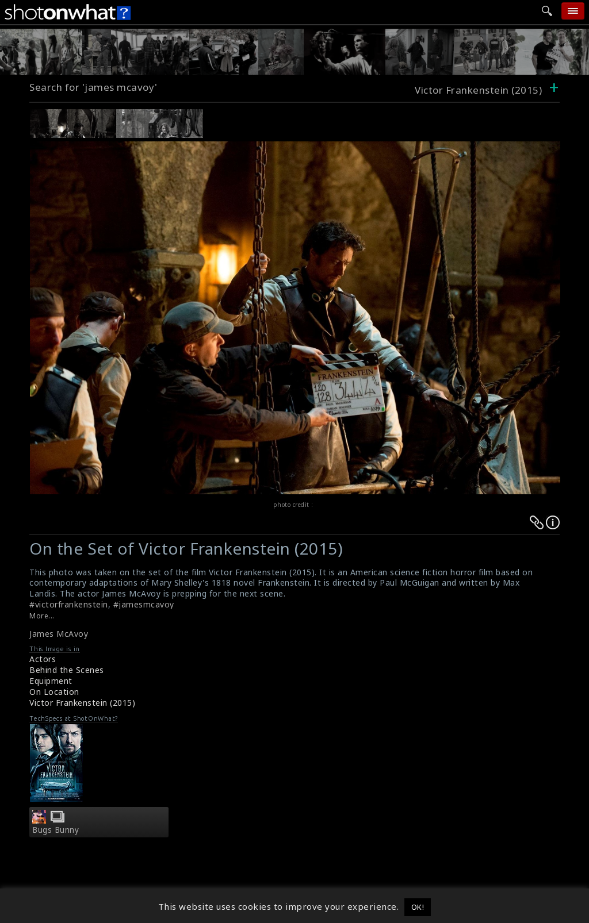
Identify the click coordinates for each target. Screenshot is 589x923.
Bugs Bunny (55, 830)
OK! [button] (417, 907)
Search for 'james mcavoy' (93, 87)
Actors (42, 658)
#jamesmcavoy (143, 604)
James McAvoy (58, 633)
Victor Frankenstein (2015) (82, 702)
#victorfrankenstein (68, 604)
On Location (54, 691)
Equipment (50, 680)
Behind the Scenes (66, 669)
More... (42, 616)
